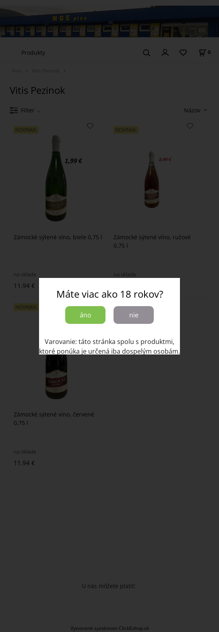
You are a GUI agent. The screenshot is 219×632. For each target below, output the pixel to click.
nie (133, 315)
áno (85, 315)
